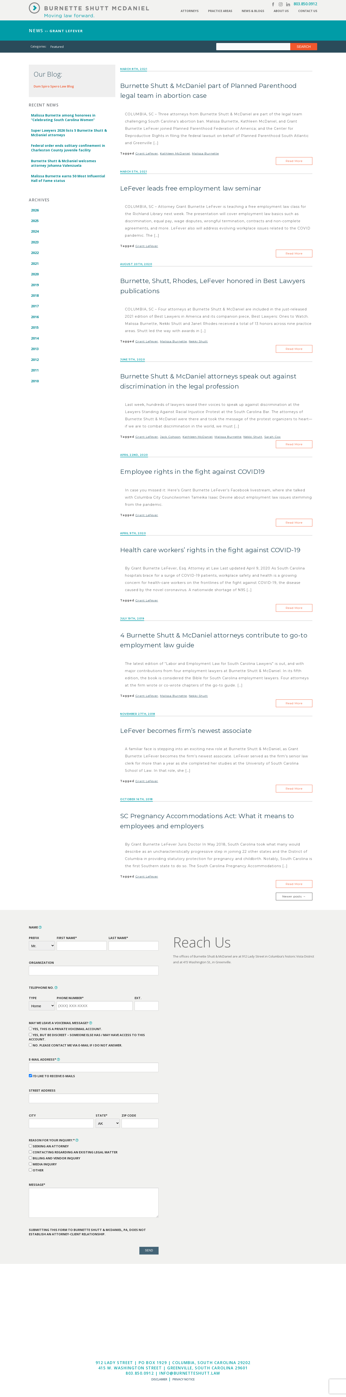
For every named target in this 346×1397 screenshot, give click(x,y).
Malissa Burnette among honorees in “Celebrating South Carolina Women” (63, 117)
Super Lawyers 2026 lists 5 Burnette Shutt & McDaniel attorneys (69, 132)
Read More (294, 161)
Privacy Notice (184, 1381)
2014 (34, 340)
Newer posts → (294, 898)
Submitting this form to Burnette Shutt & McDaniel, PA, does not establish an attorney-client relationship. (87, 1234)
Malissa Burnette (205, 153)
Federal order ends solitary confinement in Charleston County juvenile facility (68, 148)
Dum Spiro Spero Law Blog (54, 86)
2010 (34, 383)
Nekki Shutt (198, 342)
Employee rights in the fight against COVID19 (192, 473)
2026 (34, 210)
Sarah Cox (272, 437)
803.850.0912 (305, 3)
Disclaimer (159, 1381)
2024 (34, 232)
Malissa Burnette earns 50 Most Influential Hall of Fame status (68, 179)
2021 (34, 264)
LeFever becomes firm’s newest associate (186, 732)
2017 (34, 308)
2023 (34, 243)
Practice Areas (220, 11)
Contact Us (307, 11)
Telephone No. (43, 989)
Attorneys (189, 11)
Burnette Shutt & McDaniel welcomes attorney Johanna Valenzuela (63, 163)
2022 (34, 254)
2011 (34, 373)
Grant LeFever (146, 153)
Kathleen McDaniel (175, 153)
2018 (34, 297)
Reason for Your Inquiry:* (54, 1142)
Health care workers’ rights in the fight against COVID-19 (210, 551)
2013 (34, 351)
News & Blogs (253, 11)
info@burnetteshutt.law (190, 1375)
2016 (34, 318)
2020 (34, 275)
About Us (281, 11)
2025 (34, 221)
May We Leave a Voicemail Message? (60, 1025)
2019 (34, 286)
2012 (34, 362)
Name (35, 929)
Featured (57, 46)
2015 (34, 329)
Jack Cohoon (170, 437)
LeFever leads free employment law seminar (190, 189)
